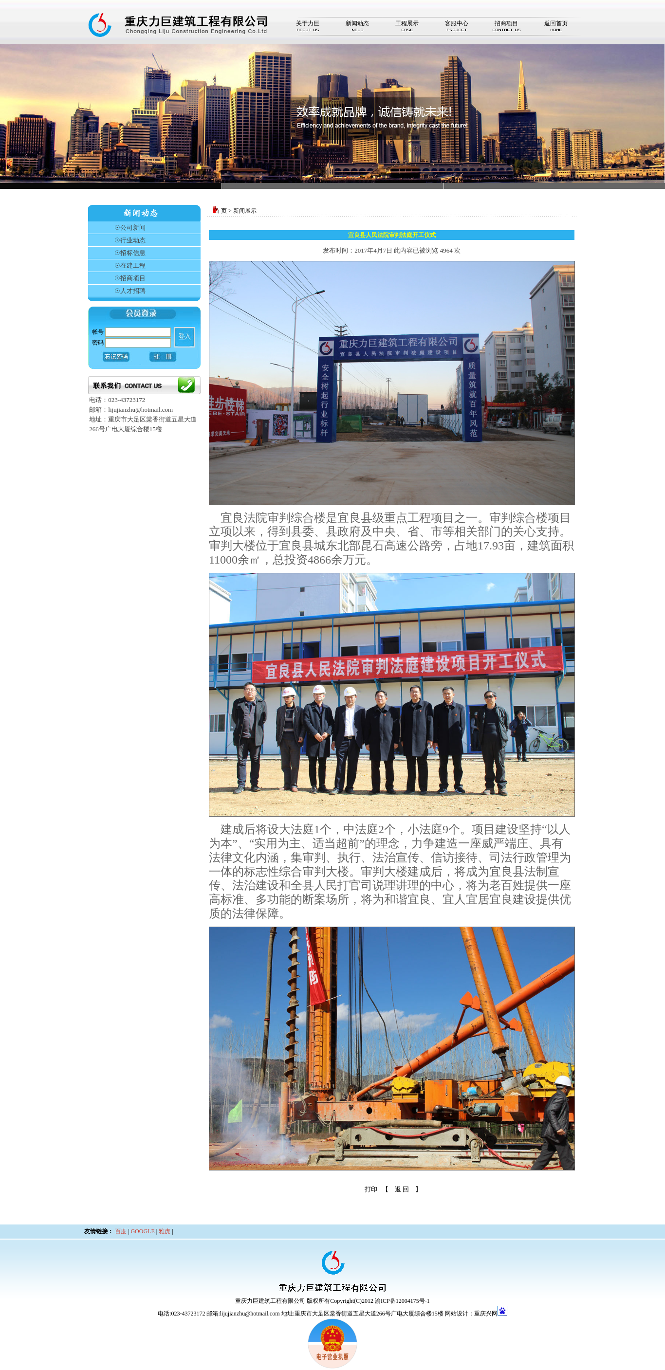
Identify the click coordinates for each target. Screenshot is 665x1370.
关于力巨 (307, 23)
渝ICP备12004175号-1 (402, 1300)
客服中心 (456, 23)
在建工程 (133, 265)
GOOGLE (142, 1231)
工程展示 (407, 23)
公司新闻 (133, 227)
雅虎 (164, 1231)
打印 (371, 1189)
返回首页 (556, 23)
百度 (121, 1231)
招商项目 (506, 23)
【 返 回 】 (402, 1189)
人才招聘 (133, 290)
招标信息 (133, 252)
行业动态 (133, 240)
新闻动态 (357, 23)
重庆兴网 (486, 1313)
